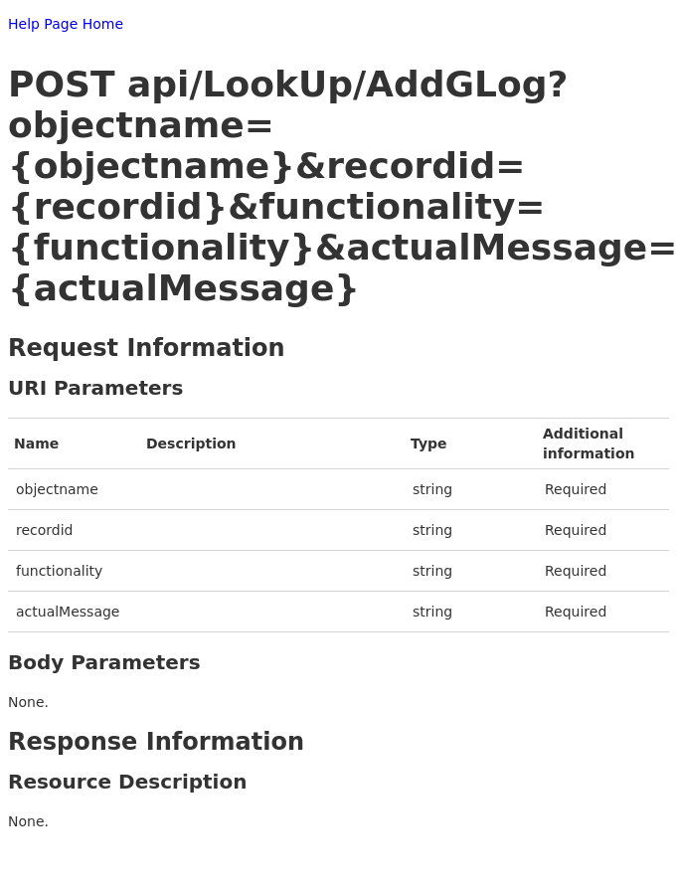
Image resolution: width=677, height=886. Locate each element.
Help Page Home (65, 24)
